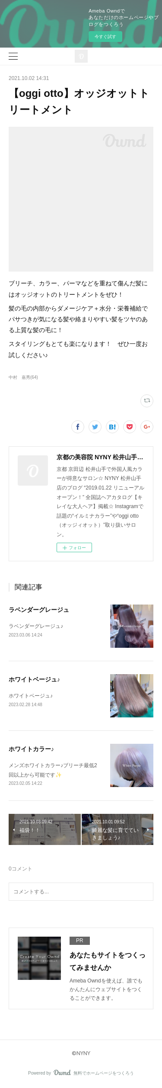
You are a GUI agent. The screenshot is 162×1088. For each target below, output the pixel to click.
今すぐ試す (105, 36)
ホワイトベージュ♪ (34, 679)
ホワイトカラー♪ (31, 749)
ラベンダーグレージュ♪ (36, 626)
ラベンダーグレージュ (39, 609)
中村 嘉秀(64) (23, 377)
